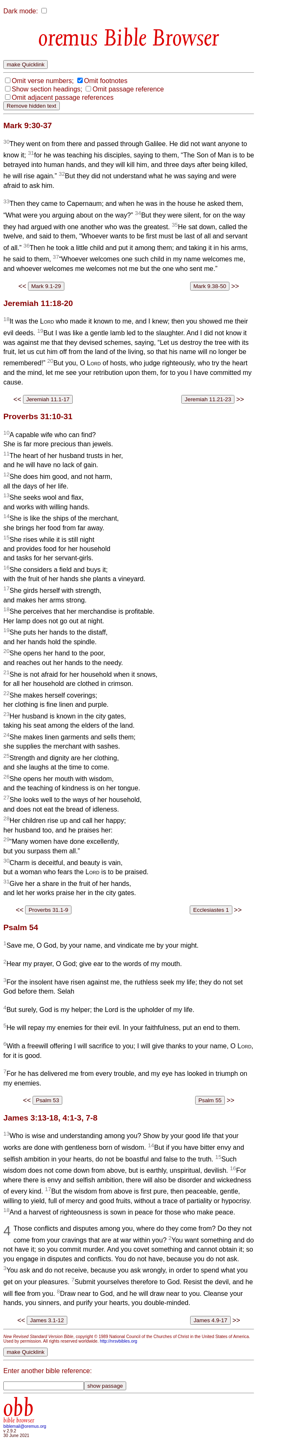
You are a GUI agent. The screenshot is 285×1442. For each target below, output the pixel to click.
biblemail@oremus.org (24, 1426)
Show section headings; (47, 89)
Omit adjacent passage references (63, 97)
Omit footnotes (105, 80)
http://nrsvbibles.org (118, 1341)
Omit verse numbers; (43, 80)
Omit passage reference (128, 89)
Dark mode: (20, 11)
